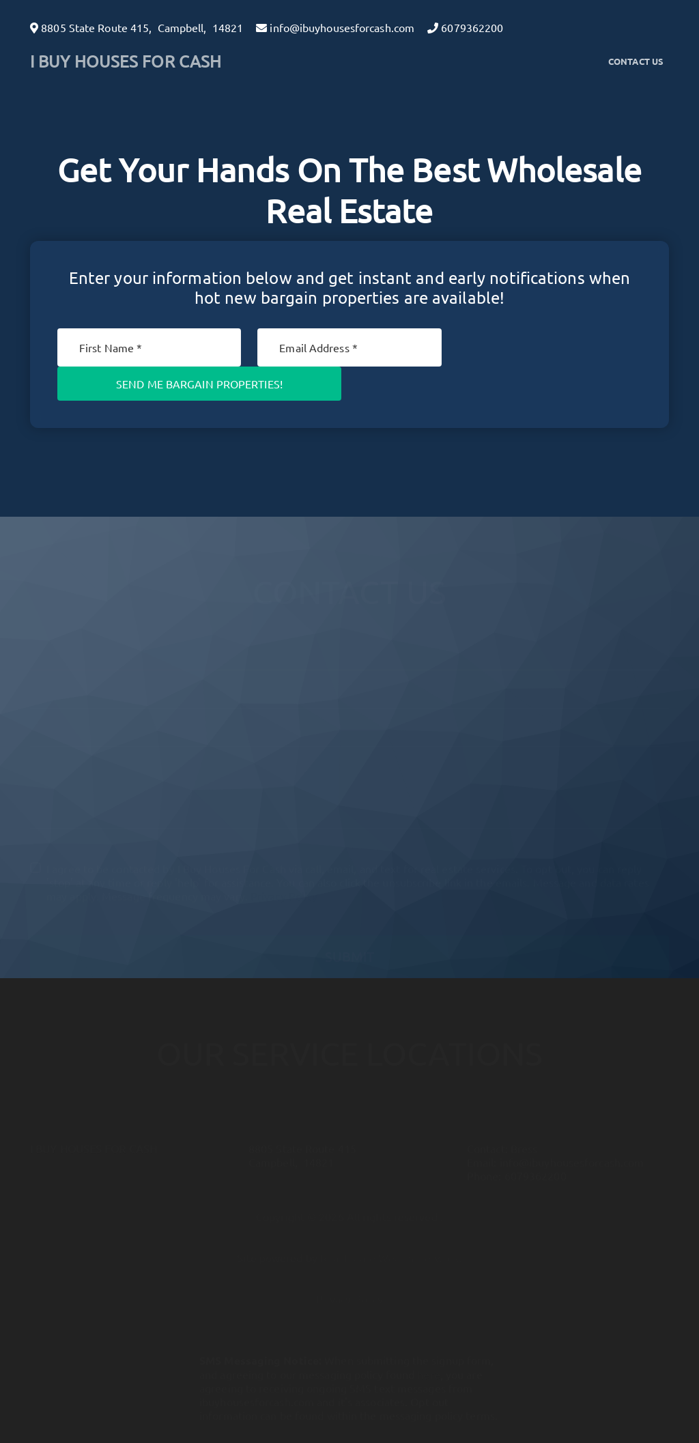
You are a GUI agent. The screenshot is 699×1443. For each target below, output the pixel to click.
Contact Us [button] (636, 61)
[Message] (349, 781)
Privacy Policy (284, 884)
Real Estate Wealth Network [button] (389, 1246)
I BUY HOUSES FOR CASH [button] (125, 61)
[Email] (349, 347)
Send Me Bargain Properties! (199, 383)
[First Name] (149, 347)
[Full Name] (349, 639)
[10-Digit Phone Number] (349, 716)
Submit (349, 944)
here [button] (428, 1362)
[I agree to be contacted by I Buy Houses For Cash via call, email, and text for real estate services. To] (35, 856)
